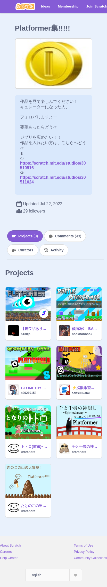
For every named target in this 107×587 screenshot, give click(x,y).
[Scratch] (25, 6)
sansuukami (81, 393)
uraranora (28, 452)
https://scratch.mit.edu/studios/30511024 (53, 177)
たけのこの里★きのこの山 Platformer (34, 506)
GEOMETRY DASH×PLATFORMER (34, 388)
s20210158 (28, 393)
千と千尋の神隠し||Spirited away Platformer (85, 446)
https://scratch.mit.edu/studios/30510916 (53, 163)
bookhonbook (82, 334)
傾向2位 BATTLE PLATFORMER (85, 329)
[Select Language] (53, 575)
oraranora (79, 452)
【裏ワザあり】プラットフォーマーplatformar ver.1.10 (34, 329)
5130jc (25, 334)
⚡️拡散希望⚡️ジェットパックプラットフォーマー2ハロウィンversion (85, 388)
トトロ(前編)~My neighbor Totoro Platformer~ (34, 446)
